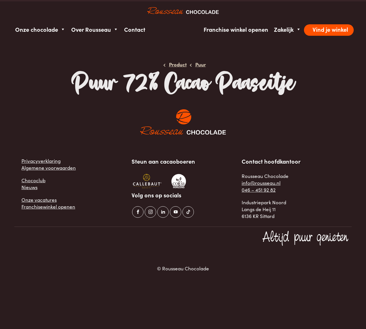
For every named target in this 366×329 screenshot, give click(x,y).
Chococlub (33, 180)
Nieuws (29, 187)
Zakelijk (287, 29)
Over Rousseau (94, 29)
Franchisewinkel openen (48, 206)
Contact (134, 29)
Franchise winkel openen (236, 29)
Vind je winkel (330, 29)
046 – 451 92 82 (259, 189)
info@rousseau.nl (261, 182)
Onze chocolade (40, 29)
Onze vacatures (39, 199)
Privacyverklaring (41, 160)
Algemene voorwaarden (48, 167)
